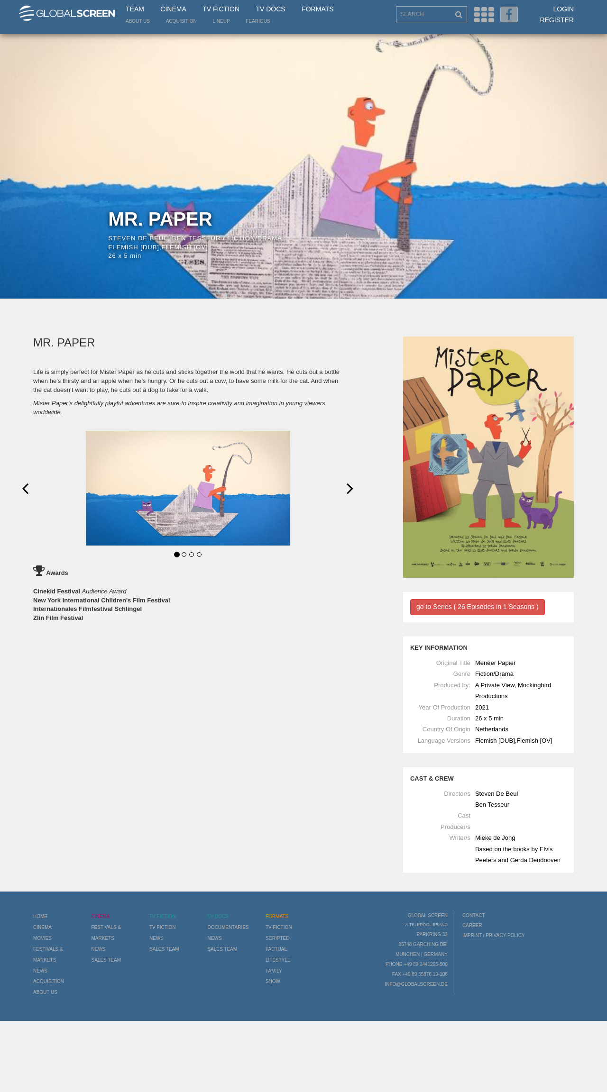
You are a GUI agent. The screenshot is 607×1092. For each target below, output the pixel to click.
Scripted (278, 938)
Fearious (258, 21)
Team (135, 9)
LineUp (221, 21)
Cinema (173, 9)
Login (563, 9)
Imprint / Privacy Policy (493, 935)
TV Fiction (220, 9)
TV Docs (270, 9)
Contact (473, 915)
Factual (276, 949)
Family (274, 971)
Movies (42, 938)
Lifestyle (278, 960)
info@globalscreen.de (416, 984)
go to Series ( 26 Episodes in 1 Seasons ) (477, 606)
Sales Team (106, 960)
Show (273, 981)
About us (138, 21)
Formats (317, 9)
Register (557, 20)
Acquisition (181, 21)
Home (40, 916)
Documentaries (227, 927)
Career (472, 925)
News (40, 971)
